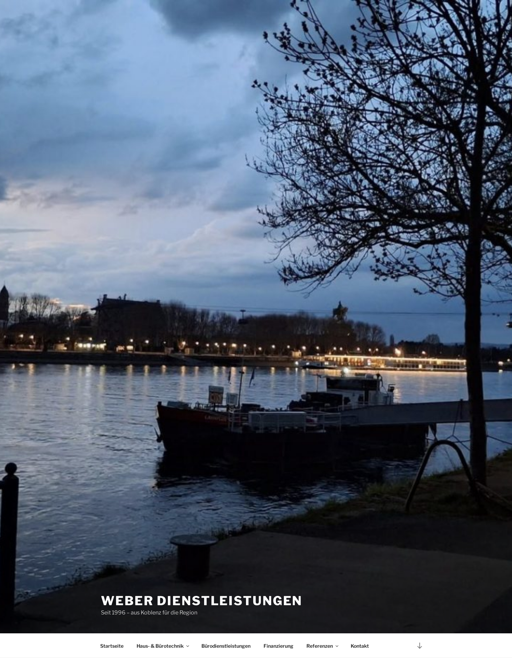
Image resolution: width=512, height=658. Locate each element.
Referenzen (322, 646)
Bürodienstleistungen (226, 646)
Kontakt (360, 646)
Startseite (112, 646)
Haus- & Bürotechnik (163, 646)
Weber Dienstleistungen (201, 600)
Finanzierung (278, 646)
